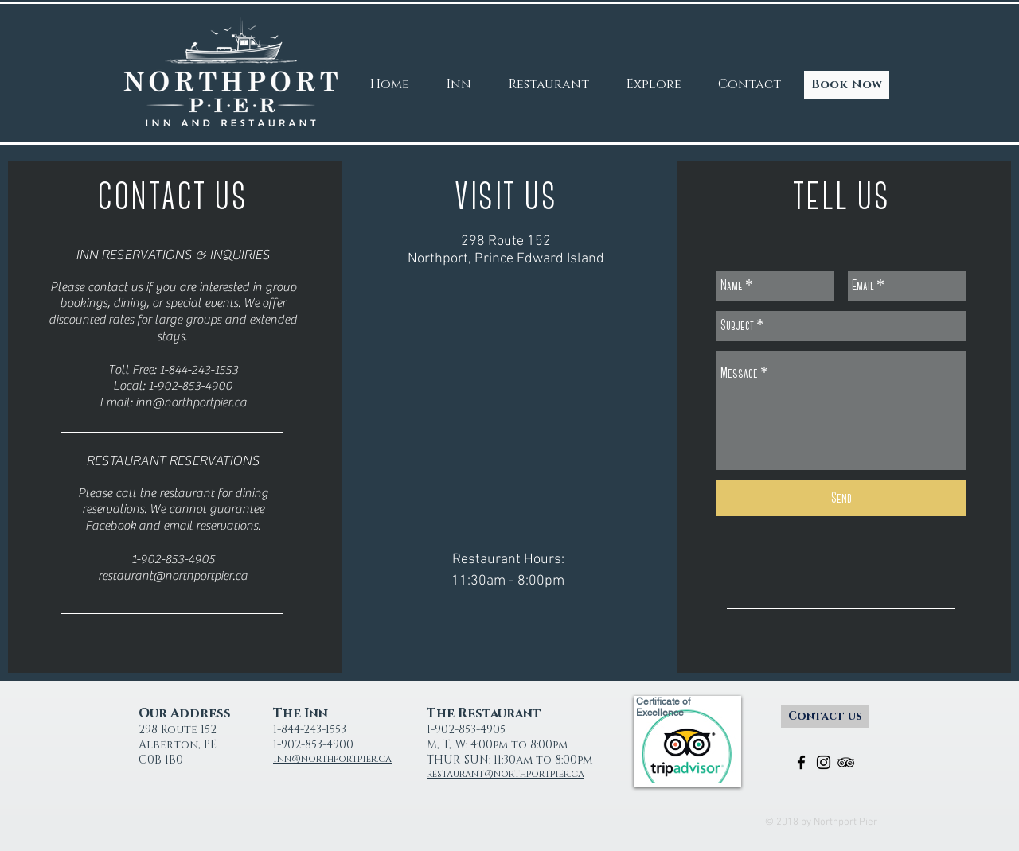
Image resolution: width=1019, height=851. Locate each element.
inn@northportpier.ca (191, 402)
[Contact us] (825, 716)
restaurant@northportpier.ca (173, 576)
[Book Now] (846, 85)
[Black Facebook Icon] (801, 762)
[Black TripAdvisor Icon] (846, 762)
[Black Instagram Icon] (823, 762)
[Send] (841, 498)
